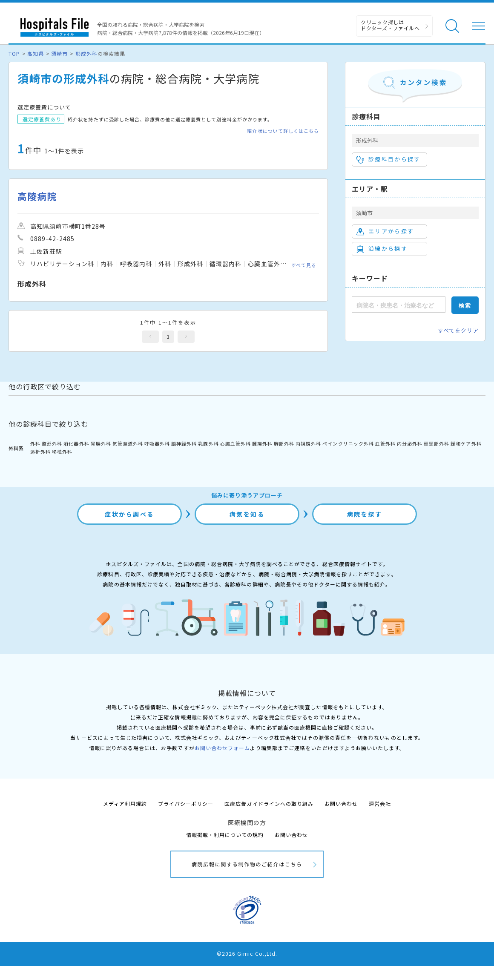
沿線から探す (382, 248)
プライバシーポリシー (185, 803)
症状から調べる (129, 514)
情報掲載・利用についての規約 (225, 834)
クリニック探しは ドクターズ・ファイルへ (390, 25)
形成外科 (86, 53)
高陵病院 (37, 196)
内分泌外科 (409, 443)
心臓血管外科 (235, 443)
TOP (14, 53)
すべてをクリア (458, 330)
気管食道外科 (127, 443)
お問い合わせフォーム (222, 747)
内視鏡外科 (308, 443)
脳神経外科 (184, 443)
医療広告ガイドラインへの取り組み (268, 803)
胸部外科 (284, 443)
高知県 (35, 53)
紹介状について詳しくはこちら (283, 131)
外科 (35, 443)
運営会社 (380, 803)
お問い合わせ (341, 803)
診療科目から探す (388, 159)
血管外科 (385, 443)
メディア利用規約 (125, 803)
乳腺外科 (208, 443)
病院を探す (364, 514)
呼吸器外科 (157, 443)
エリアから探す (385, 231)
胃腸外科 (101, 443)
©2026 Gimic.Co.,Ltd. (247, 953)
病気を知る (247, 514)
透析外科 (40, 451)
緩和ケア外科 (466, 443)
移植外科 (62, 451)
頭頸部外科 (436, 443)
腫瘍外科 (262, 443)
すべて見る (303, 265)
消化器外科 (76, 443)
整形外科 (52, 443)
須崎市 (59, 53)
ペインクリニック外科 (347, 443)
